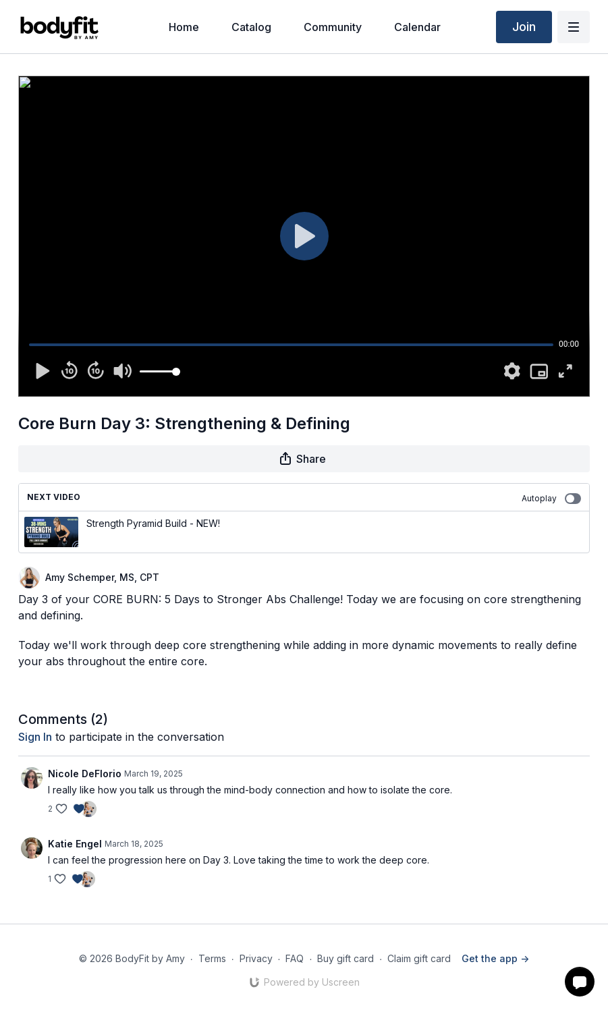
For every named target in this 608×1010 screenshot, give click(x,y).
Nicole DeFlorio (84, 773)
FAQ (294, 958)
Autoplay (551, 498)
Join (524, 27)
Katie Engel (75, 843)
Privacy (256, 958)
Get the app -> (495, 958)
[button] (580, 982)
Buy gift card (345, 958)
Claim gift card (419, 958)
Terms (212, 958)
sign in (35, 737)
